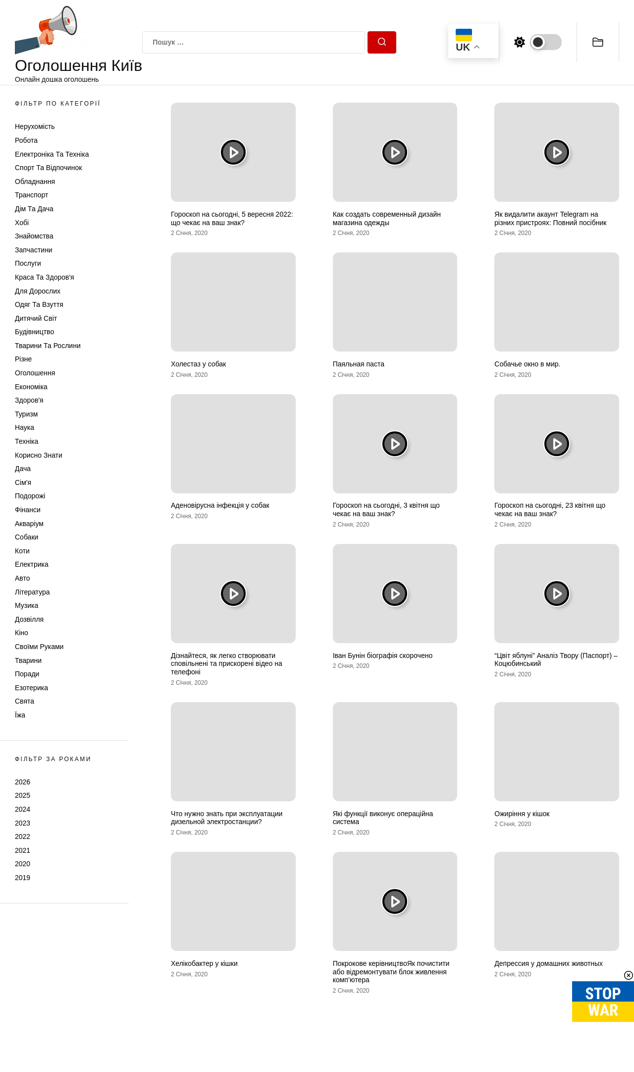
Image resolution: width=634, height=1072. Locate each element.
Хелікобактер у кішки (204, 963)
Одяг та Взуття (39, 304)
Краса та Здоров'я (44, 277)
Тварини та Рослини (48, 346)
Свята (24, 701)
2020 (22, 864)
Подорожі (30, 496)
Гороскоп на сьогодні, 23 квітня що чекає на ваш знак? (549, 509)
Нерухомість (35, 126)
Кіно (21, 633)
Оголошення (35, 373)
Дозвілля (29, 619)
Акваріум (29, 524)
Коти (22, 551)
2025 (22, 795)
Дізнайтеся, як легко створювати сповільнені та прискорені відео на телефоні (226, 664)
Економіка (31, 387)
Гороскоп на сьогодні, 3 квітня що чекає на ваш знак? (386, 509)
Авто (22, 578)
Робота (26, 140)
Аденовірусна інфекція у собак (220, 505)
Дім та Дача (34, 209)
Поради (27, 674)
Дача (23, 469)
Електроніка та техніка (52, 154)
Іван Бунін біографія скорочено (383, 655)
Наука (24, 427)
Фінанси (28, 510)
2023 (22, 823)
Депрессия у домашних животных (548, 963)
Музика (26, 605)
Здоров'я (29, 400)
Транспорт (31, 195)
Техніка (26, 441)
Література (32, 592)
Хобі (22, 223)
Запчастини (34, 250)
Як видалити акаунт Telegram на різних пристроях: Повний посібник (550, 218)
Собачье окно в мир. (527, 364)
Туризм (26, 414)
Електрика (32, 564)
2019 (22, 878)
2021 (22, 850)
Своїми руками (39, 647)
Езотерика (31, 688)
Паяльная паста (358, 364)
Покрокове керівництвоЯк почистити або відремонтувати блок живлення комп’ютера (391, 971)
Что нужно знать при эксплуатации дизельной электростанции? (226, 818)
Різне (23, 359)
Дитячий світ (36, 318)
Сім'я (23, 482)
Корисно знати (38, 455)
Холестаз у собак (198, 364)
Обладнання (35, 181)
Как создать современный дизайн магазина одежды (387, 218)
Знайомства (34, 236)
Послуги (28, 263)
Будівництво (34, 332)
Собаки (26, 537)
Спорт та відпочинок (48, 168)
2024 (22, 809)
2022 (22, 836)
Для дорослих (37, 291)
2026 (22, 782)
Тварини (28, 660)
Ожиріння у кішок (521, 814)
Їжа (20, 715)
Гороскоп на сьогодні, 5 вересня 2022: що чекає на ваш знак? (232, 218)
